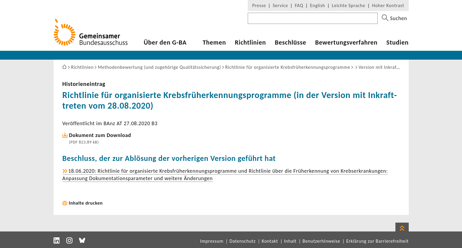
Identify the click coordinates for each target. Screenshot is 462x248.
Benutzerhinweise (321, 241)
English (317, 5)
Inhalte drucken (86, 203)
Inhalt (290, 241)
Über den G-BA (165, 42)
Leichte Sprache (348, 5)
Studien (398, 42)
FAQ (299, 5)
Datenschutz (242, 241)
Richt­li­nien (250, 42)
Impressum (211, 241)
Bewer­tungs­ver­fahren (346, 42)
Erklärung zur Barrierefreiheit (377, 241)
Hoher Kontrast (388, 5)
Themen (214, 42)
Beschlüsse (290, 42)
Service (280, 5)
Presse (259, 5)
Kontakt (270, 241)
